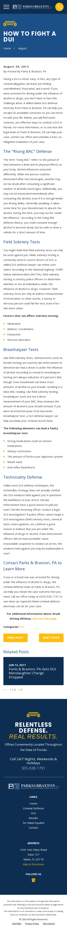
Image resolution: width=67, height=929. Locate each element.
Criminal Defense (33, 808)
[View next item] (20, 690)
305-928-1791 (33, 768)
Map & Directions (33, 864)
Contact (33, 827)
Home (33, 803)
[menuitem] (16, 924)
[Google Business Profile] (33, 880)
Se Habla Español (33, 823)
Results (33, 818)
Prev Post (15, 638)
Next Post (51, 638)
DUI (22, 627)
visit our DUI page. (44, 618)
